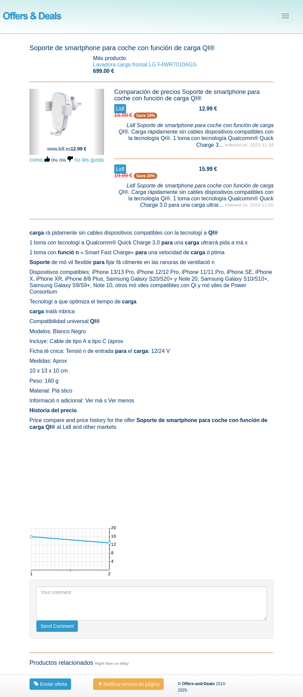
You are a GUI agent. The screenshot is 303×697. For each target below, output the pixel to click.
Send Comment (57, 626)
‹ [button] (35, 92)
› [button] (98, 92)
